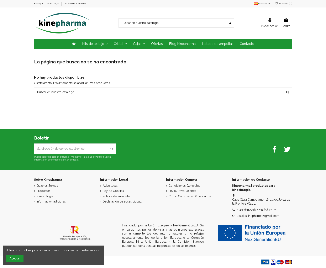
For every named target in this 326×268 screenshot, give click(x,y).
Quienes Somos (47, 185)
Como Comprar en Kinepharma (190, 196)
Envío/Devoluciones (182, 191)
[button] (95, 44)
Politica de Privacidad (117, 196)
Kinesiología (45, 196)
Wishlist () (283, 3)
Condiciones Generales (184, 185)
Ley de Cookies (113, 191)
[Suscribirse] (111, 149)
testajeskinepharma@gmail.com (258, 215)
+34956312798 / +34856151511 (257, 209)
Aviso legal (53, 3)
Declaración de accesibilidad (122, 201)
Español (262, 3)
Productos (44, 191)
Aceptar (15, 258)
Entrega (38, 3)
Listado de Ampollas (75, 3)
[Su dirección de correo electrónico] (70, 149)
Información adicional (51, 201)
